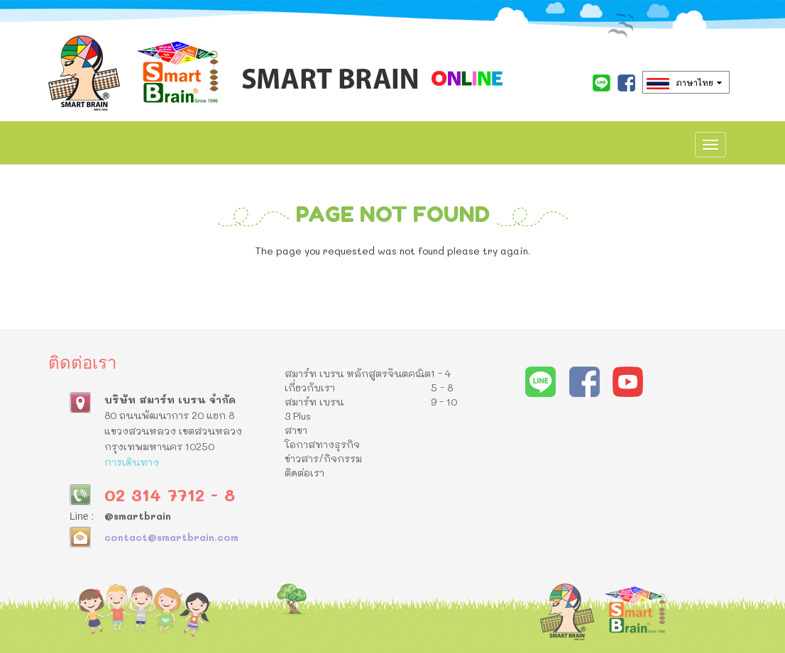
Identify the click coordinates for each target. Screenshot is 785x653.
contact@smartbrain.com (171, 537)
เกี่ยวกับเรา (310, 387)
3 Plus (298, 416)
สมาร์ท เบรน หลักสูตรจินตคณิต (358, 373)
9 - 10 (444, 401)
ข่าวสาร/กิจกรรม (323, 458)
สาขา (296, 430)
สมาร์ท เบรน (314, 401)
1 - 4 (441, 373)
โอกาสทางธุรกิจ (322, 444)
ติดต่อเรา (304, 472)
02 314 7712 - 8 (169, 495)
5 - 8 (442, 387)
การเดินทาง (131, 462)
